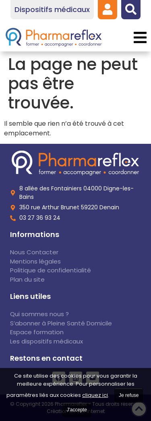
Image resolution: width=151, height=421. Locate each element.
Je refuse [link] (129, 395)
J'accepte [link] (77, 410)
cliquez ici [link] (95, 395)
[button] (140, 37)
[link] (107, 9)
